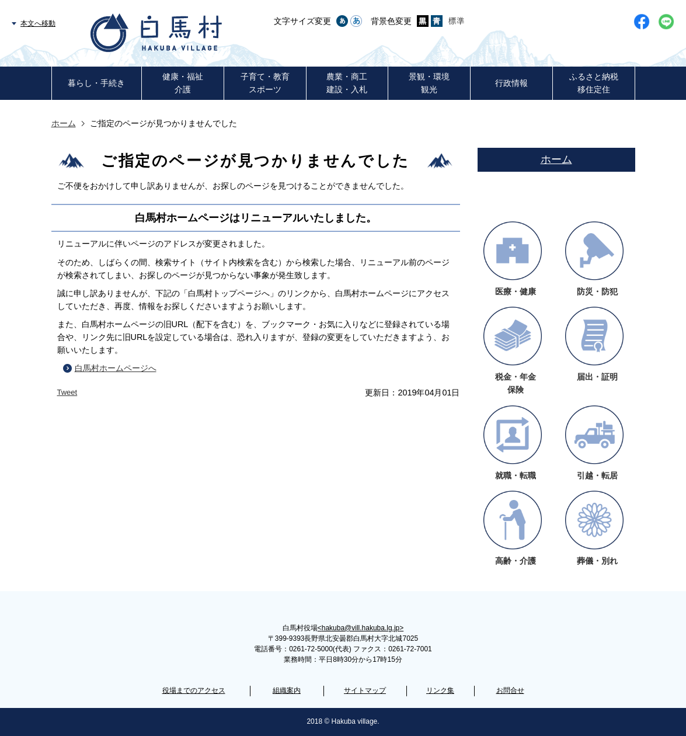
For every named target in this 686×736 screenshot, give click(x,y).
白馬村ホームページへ (115, 368)
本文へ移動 (37, 23)
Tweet (67, 392)
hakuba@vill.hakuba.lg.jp (360, 628)
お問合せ (510, 690)
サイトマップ (365, 690)
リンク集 (440, 690)
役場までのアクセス (193, 690)
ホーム (63, 123)
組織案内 (287, 690)
